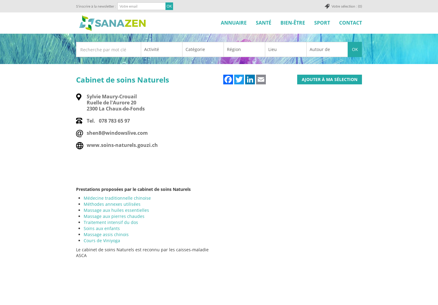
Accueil (209, 22)
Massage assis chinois (106, 234)
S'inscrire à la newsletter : (96, 6)
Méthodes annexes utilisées (112, 204)
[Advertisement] (218, 290)
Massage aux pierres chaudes (114, 216)
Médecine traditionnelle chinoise (117, 198)
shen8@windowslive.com (117, 133)
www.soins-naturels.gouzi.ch (122, 145)
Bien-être (292, 22)
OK (355, 49)
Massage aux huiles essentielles (116, 210)
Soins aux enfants (102, 228)
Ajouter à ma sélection (329, 79)
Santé (263, 22)
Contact (350, 22)
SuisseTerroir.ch (112, 23)
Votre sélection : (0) (347, 6)
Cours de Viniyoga (102, 240)
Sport (322, 22)
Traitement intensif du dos (111, 222)
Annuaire (234, 22)
